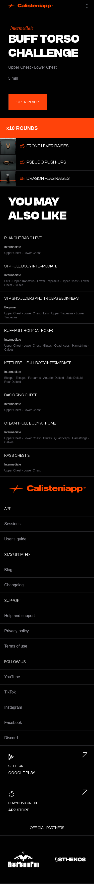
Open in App (28, 102)
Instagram (13, 707)
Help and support (19, 616)
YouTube (12, 677)
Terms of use (15, 646)
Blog (8, 570)
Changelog (14, 585)
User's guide (15, 539)
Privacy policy (16, 631)
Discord (11, 738)
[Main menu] (88, 6)
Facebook (13, 722)
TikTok (10, 692)
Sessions (12, 524)
